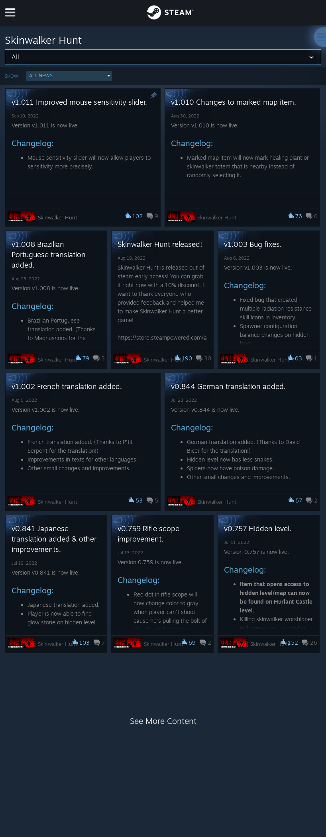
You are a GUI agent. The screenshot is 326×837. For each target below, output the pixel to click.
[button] (69, 76)
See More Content (163, 721)
